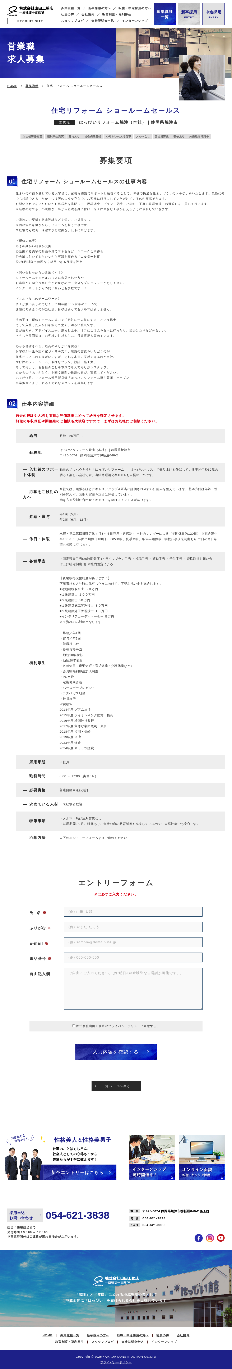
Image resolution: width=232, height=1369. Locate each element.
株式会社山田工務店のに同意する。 (118, 1026)
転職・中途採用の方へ (135, 8)
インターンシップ (135, 20)
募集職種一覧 (71, 8)
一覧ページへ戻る (116, 1086)
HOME (47, 1335)
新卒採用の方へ (99, 8)
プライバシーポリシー (124, 1026)
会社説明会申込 (102, 20)
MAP (204, 1211)
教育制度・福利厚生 (117, 14)
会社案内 (88, 14)
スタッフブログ (72, 20)
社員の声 (67, 14)
